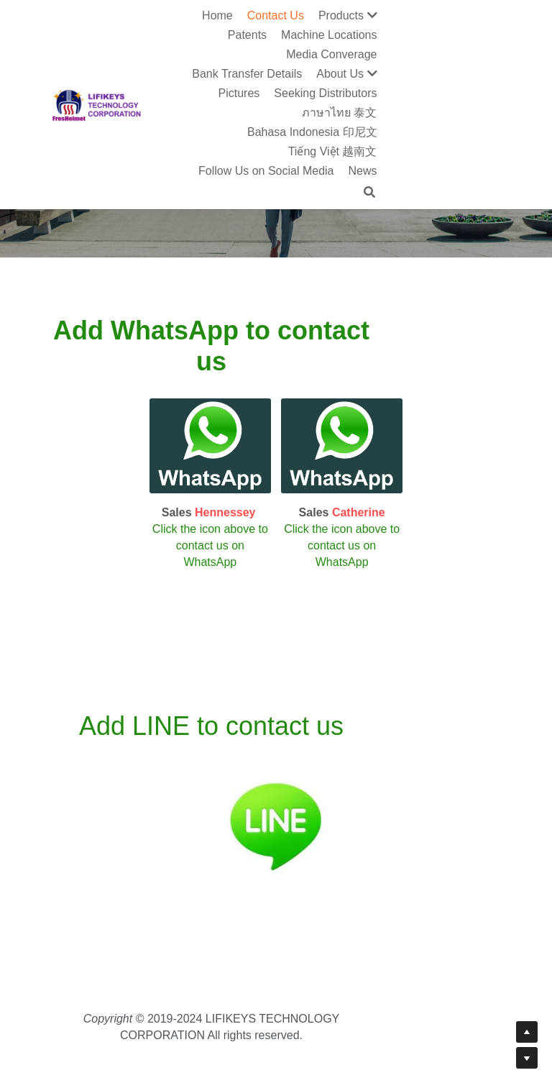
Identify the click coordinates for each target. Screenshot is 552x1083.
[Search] (499, 114)
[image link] (197, 423)
